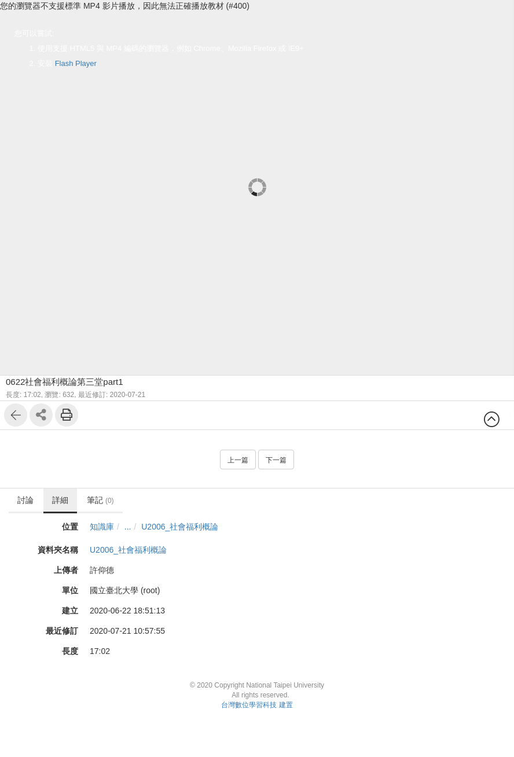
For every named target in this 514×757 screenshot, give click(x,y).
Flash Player (76, 63)
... (127, 526)
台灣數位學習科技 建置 (256, 705)
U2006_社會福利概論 (179, 526)
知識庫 (102, 526)
